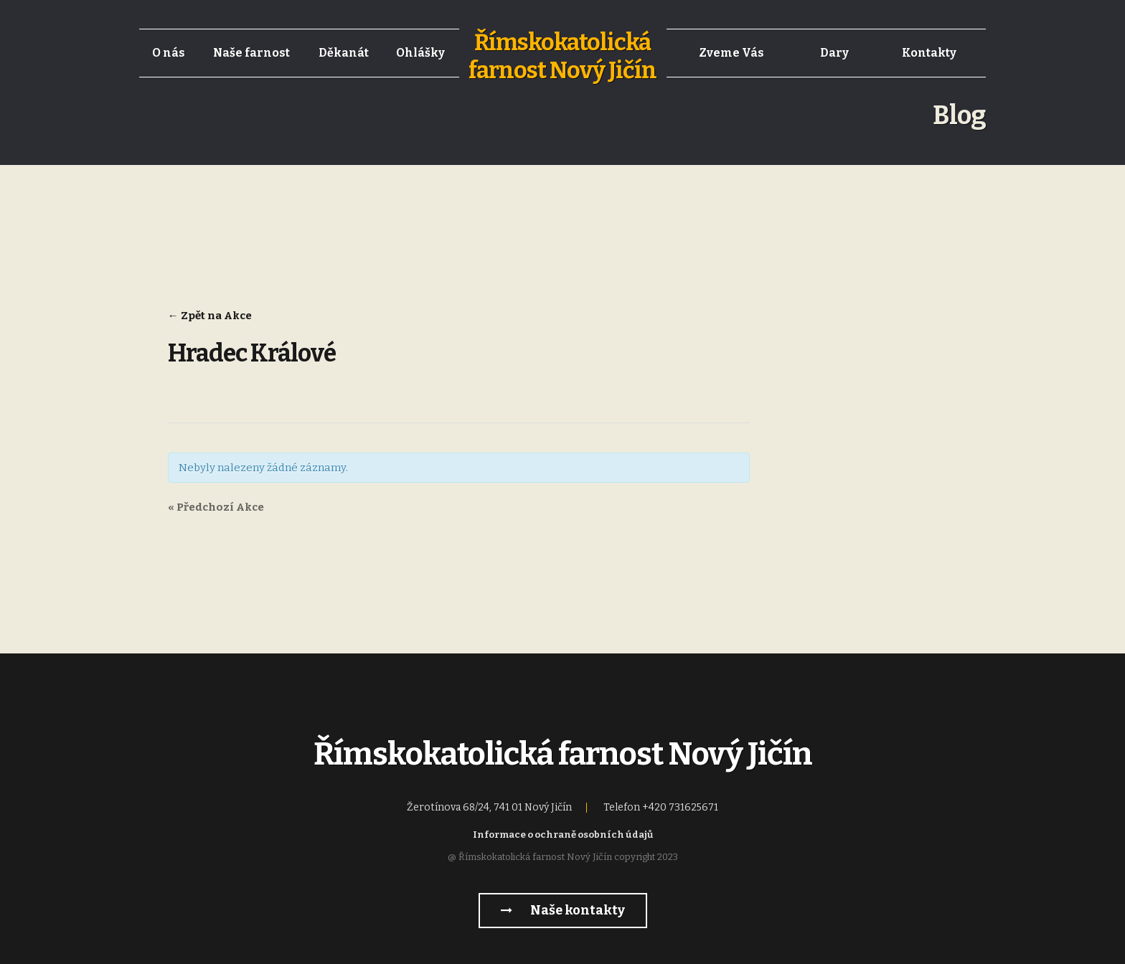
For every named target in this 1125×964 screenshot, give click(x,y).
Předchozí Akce (216, 507)
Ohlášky (420, 53)
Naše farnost (251, 53)
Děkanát (344, 53)
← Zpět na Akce (210, 315)
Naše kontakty (563, 910)
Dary (834, 53)
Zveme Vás (731, 53)
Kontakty (929, 53)
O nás (168, 53)
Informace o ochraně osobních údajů (563, 834)
